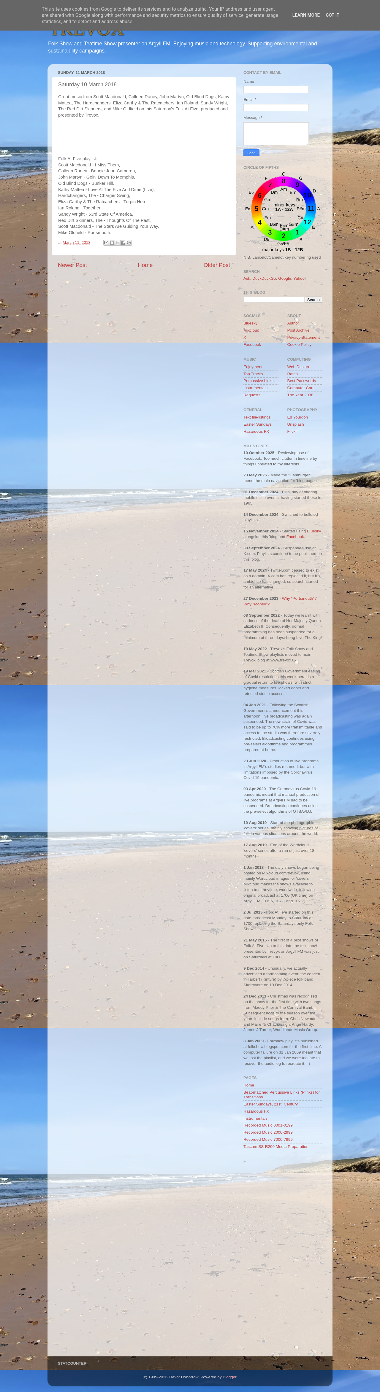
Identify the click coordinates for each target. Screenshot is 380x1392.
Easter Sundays (257, 424)
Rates (292, 374)
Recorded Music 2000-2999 (268, 1132)
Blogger (229, 1377)
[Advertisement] (282, 1261)
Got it (332, 15)
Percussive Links (258, 380)
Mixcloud (251, 330)
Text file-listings (257, 417)
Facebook (252, 344)
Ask (246, 278)
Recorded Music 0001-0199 (268, 1125)
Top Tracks (253, 374)
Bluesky (250, 323)
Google (284, 278)
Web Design (298, 367)
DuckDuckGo (264, 278)
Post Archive (298, 330)
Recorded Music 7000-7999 (268, 1139)
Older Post (217, 265)
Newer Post (72, 265)
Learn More (306, 15)
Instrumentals (255, 388)
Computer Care (301, 388)
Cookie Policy (299, 344)
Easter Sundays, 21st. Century (270, 1104)
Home (145, 265)
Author (293, 323)
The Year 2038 (300, 395)
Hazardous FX (256, 431)
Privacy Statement (303, 337)
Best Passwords (301, 380)
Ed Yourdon (297, 417)
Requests (251, 395)
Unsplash (295, 424)
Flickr (292, 431)
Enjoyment (252, 367)
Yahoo (299, 278)
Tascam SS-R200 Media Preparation (275, 1146)
